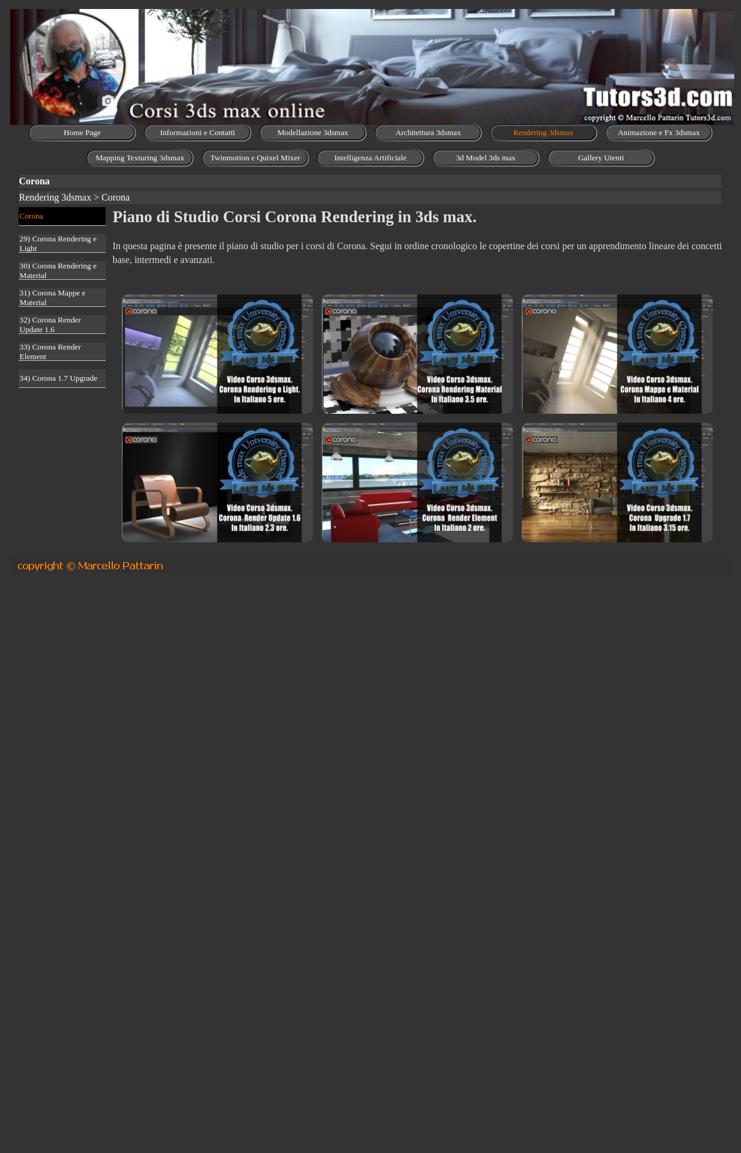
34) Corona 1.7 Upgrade (59, 378)
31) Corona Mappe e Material (53, 297)
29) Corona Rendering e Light (58, 243)
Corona (31, 215)
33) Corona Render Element (50, 351)
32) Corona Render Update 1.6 (50, 324)
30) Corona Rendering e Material (58, 270)
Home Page (82, 132)
